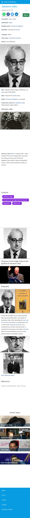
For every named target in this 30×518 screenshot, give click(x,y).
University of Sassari (15, 38)
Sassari (18, 30)
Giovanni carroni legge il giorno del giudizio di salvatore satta (15, 200)
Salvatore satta (8, 196)
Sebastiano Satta (20, 103)
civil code (25, 329)
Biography (7, 203)
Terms (3, 495)
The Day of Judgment (17, 26)
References (17, 203)
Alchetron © (7, 509)
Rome (15, 96)
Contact (4, 505)
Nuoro (13, 154)
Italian (10, 22)
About (3, 490)
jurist (10, 19)
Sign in (26, 15)
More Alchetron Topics (7, 375)
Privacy (4, 500)
